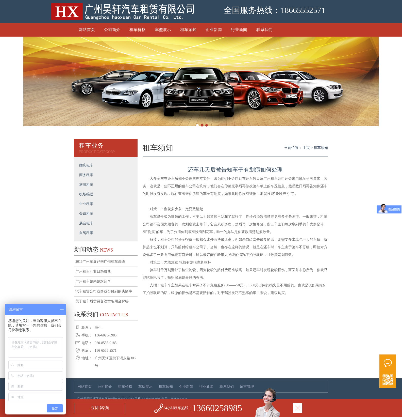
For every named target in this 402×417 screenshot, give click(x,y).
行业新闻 (239, 29)
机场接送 (86, 194)
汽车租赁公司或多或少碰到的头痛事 (103, 291)
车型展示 (163, 29)
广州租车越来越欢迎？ (93, 281)
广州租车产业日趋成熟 (93, 271)
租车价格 (137, 29)
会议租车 (86, 213)
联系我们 (264, 29)
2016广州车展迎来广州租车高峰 (100, 262)
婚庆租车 (86, 165)
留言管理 (247, 387)
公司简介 (112, 29)
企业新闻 (214, 29)
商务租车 (86, 175)
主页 (306, 148)
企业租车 (86, 204)
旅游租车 (86, 185)
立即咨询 (100, 408)
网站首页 (87, 29)
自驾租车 (86, 233)
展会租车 (86, 223)
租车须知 (188, 29)
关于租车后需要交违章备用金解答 (102, 301)
